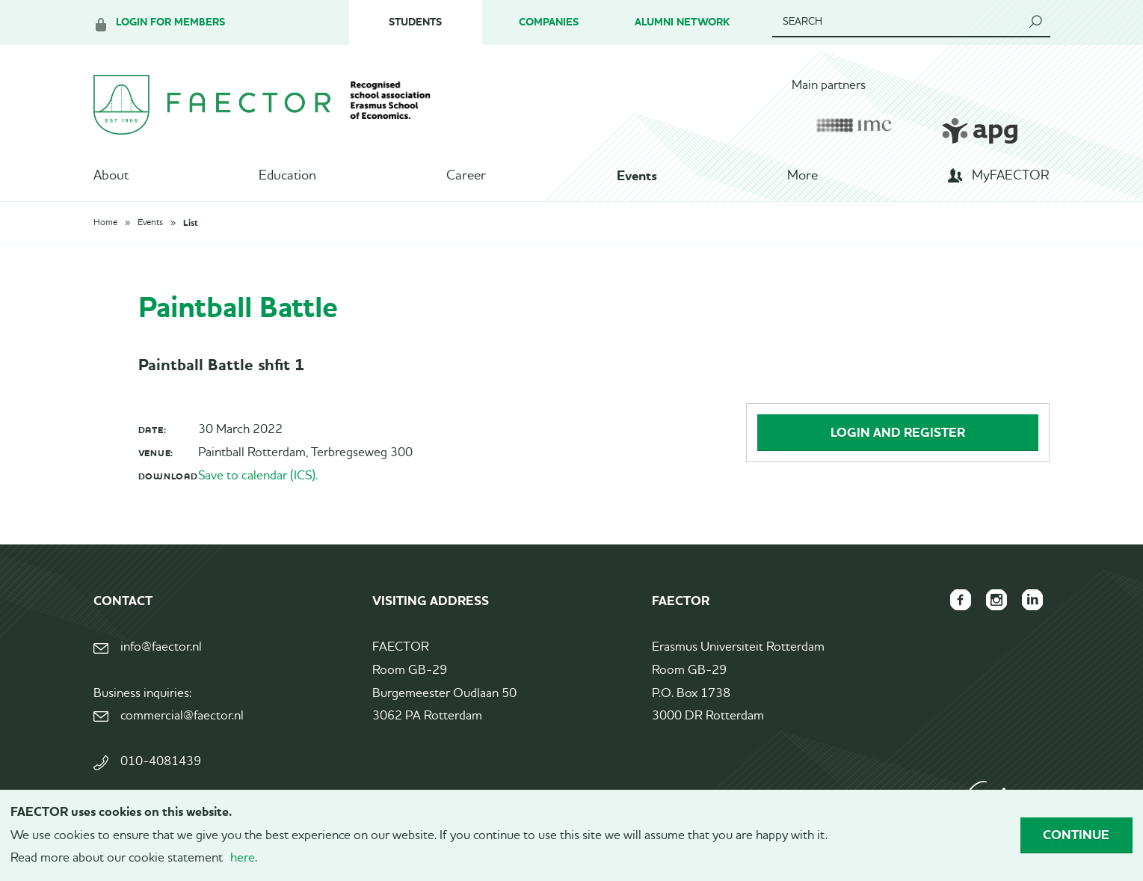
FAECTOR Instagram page (996, 599)
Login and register (898, 432)
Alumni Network (682, 22)
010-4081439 (160, 761)
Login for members (170, 22)
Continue (1076, 834)
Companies (549, 22)
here (242, 858)
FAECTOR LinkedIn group (1032, 599)
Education (287, 175)
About (111, 175)
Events (637, 176)
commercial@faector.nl (182, 716)
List (190, 223)
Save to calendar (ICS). (258, 476)
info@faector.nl (161, 647)
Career (466, 175)
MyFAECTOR (1011, 175)
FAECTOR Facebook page (960, 599)
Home (105, 222)
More (802, 175)
